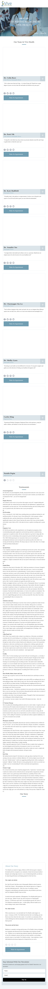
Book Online (31, 976)
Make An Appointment (16, 98)
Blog (30, 954)
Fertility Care (9, 971)
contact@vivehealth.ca (10, 955)
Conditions (32, 951)
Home (36, 33)
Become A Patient (34, 956)
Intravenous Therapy (11, 968)
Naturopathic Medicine (12, 966)
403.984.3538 (7, 951)
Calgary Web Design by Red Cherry (24, 987)
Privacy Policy (24, 985)
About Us (31, 946)
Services (31, 948)
